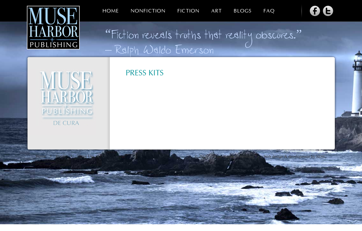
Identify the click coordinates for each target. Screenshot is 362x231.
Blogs (243, 11)
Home (110, 11)
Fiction (188, 11)
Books (61, 156)
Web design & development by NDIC (295, 156)
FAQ (269, 11)
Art (216, 11)
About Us (84, 156)
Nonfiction (148, 11)
